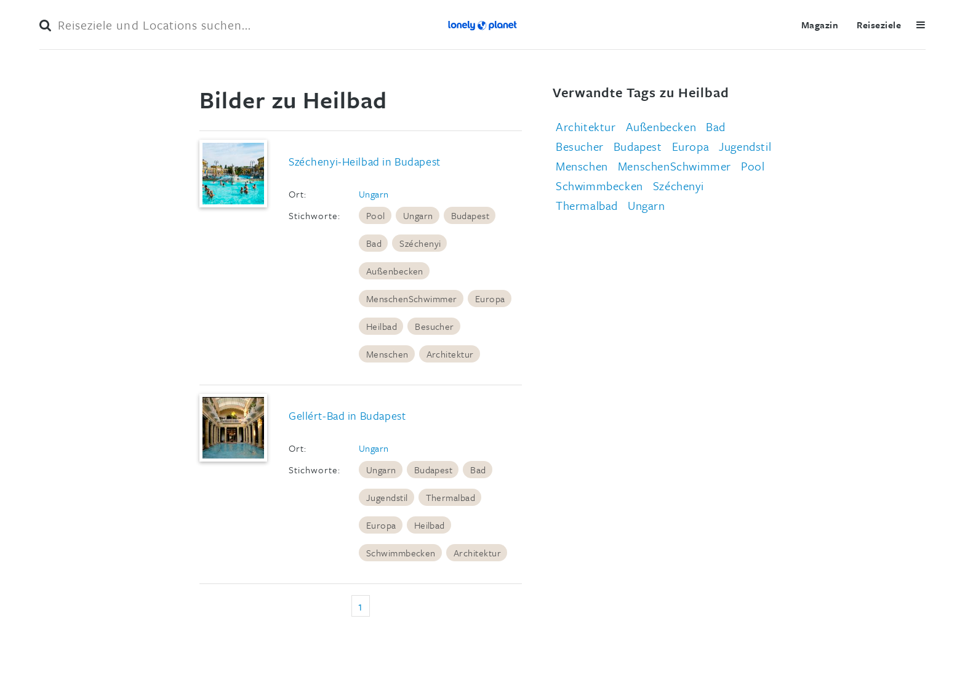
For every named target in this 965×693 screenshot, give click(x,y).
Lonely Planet (482, 24)
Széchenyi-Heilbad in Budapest (365, 161)
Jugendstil (387, 497)
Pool (375, 215)
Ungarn (374, 194)
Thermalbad (451, 497)
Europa (490, 298)
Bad (374, 243)
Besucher (434, 326)
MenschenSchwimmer (411, 298)
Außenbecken (394, 271)
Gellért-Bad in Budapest (347, 415)
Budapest (470, 215)
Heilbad (381, 326)
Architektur (450, 354)
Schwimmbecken (401, 552)
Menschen (387, 354)
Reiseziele (879, 24)
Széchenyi (420, 243)
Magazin (819, 24)
